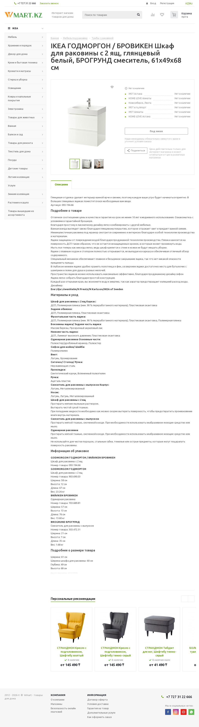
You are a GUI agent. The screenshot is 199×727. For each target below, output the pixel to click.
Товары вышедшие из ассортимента (21, 213)
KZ (187, 3)
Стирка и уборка (17, 79)
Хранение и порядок (20, 45)
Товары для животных (21, 117)
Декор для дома (17, 54)
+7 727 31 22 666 (26, 3)
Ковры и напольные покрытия (19, 98)
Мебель (12, 37)
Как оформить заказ (99, 717)
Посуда (12, 160)
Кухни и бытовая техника (22, 62)
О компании (57, 699)
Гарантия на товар (98, 708)
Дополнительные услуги (101, 712)
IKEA (15, 28)
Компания (58, 695)
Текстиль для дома (19, 151)
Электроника (15, 108)
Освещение (14, 88)
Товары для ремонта (20, 143)
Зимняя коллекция (18, 194)
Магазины (56, 704)
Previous (185, 599)
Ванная (12, 126)
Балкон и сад (15, 134)
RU (191, 3)
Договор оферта (97, 699)
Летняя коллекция (18, 177)
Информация (96, 695)
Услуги (11, 185)
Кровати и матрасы (19, 71)
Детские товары (18, 168)
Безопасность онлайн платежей (63, 710)
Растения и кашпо (18, 202)
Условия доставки (97, 704)
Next (191, 599)
